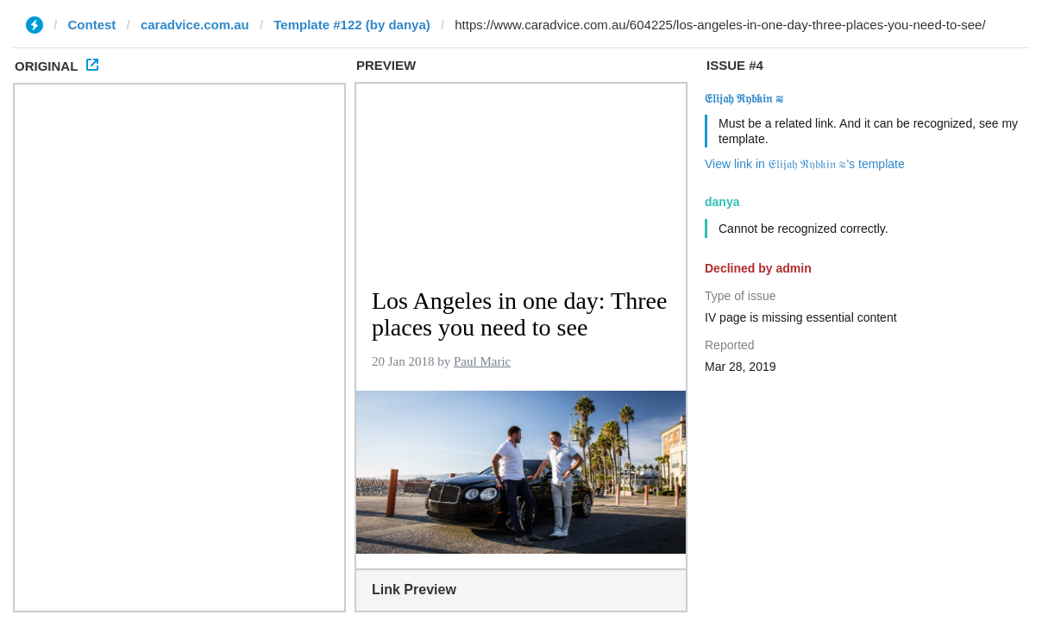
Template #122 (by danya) (351, 24)
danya (722, 202)
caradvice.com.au (195, 24)
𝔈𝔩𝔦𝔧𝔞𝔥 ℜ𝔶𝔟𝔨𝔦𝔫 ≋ (744, 98)
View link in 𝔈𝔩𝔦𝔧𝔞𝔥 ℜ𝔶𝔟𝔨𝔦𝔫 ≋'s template (805, 164)
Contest (92, 24)
